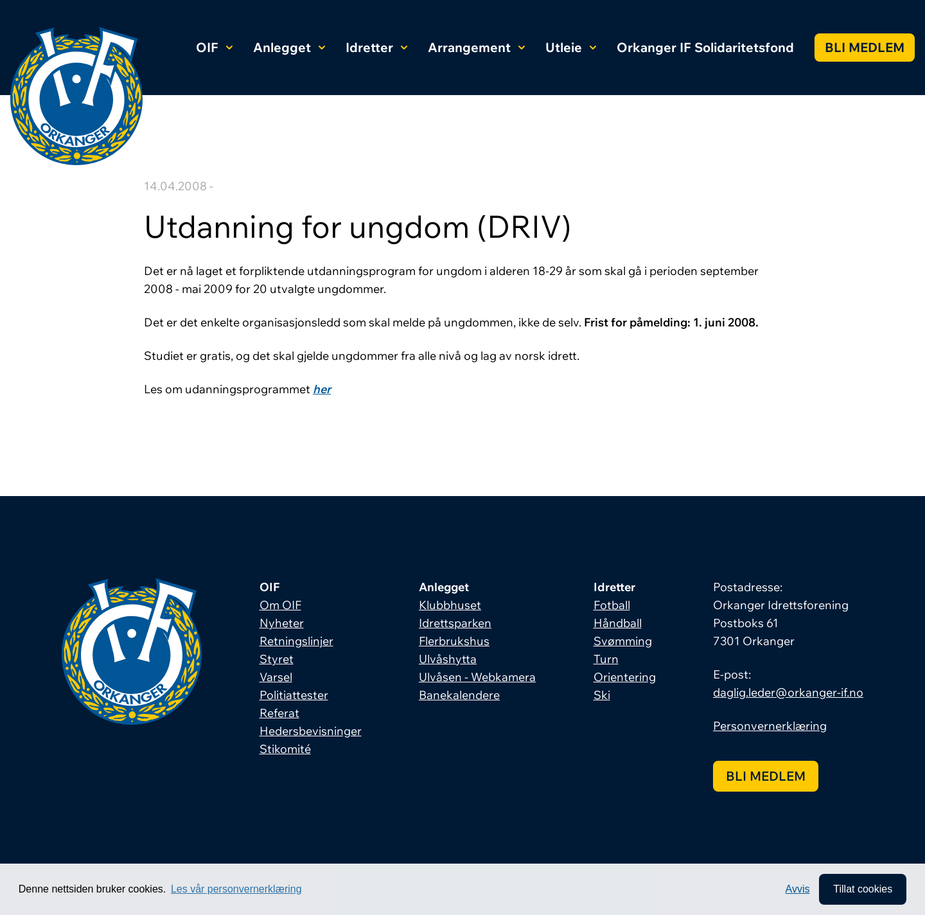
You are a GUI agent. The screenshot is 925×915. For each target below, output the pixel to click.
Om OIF (280, 605)
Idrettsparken (455, 623)
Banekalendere (459, 695)
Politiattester (294, 695)
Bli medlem (864, 47)
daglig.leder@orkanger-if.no (788, 692)
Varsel (276, 677)
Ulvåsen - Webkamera (477, 677)
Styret (277, 659)
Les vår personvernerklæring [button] (236, 889)
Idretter (376, 47)
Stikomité (285, 749)
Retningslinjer (296, 641)
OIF (214, 47)
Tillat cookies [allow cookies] (862, 889)
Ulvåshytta (448, 659)
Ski (602, 695)
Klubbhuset (450, 605)
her (322, 389)
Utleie (570, 47)
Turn (606, 659)
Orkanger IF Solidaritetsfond (705, 47)
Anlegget (289, 47)
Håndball (618, 623)
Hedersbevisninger (311, 731)
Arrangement (476, 47)
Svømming (623, 641)
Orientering (625, 677)
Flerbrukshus (454, 641)
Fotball (612, 605)
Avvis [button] (798, 889)
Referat (279, 713)
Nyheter (282, 623)
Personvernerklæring (770, 725)
